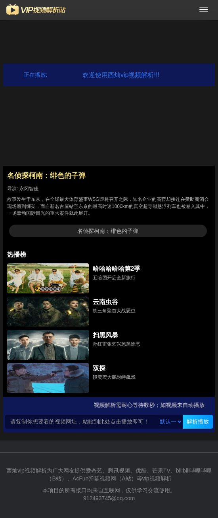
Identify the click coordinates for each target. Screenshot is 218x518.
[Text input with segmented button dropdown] (81, 422)
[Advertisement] (109, 40)
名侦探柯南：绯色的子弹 (107, 231)
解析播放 (198, 421)
